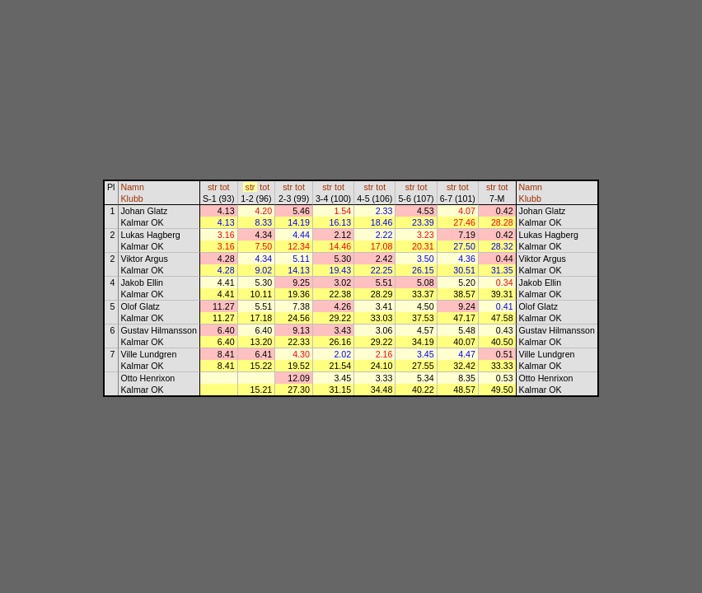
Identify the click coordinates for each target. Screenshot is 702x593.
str (213, 187)
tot (225, 187)
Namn (132, 187)
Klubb (132, 198)
